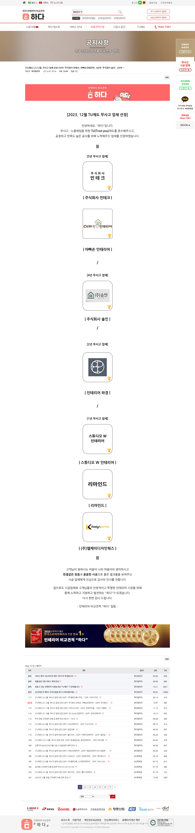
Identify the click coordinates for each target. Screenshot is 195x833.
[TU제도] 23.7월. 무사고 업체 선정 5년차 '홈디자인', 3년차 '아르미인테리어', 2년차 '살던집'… (71, 735)
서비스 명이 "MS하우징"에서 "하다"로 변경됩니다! (54, 676)
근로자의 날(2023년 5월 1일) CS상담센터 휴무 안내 (55, 745)
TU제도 (141, 27)
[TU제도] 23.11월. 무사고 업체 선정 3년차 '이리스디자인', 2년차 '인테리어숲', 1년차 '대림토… (72, 708)
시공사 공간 (119, 27)
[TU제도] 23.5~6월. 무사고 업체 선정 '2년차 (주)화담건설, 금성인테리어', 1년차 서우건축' (70, 740)
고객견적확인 (166, 3)
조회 (165, 670)
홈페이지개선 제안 (131, 820)
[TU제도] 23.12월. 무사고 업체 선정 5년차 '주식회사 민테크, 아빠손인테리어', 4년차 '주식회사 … (72, 703)
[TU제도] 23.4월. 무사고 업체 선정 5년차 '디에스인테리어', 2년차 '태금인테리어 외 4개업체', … (72, 751)
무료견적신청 (97, 27)
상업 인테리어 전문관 (159, 17)
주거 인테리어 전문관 (159, 11)
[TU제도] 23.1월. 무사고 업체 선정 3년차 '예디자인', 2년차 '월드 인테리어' (64, 772)
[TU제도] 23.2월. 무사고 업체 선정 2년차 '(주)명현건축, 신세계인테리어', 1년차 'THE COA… (71, 761)
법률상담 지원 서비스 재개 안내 (47, 681)
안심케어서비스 (111, 820)
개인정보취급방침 (92, 820)
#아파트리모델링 (88, 18)
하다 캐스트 (54, 27)
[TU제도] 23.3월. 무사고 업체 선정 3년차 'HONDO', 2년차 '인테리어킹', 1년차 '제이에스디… (71, 756)
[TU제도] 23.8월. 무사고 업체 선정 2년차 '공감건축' (55, 729)
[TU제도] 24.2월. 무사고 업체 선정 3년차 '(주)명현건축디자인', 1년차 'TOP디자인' (67, 697)
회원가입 (153, 3)
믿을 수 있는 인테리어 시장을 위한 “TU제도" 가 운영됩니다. (57, 687)
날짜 (155, 670)
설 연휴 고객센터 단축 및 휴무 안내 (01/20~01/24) (55, 767)
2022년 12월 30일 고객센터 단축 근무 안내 (52, 777)
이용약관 (77, 820)
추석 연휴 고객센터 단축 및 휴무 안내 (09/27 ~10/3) (55, 719)
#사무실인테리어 (104, 18)
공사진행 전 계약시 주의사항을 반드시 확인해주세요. (55, 692)
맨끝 (115, 787)
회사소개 (65, 820)
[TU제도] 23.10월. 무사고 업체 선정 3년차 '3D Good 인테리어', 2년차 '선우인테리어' (68, 713)
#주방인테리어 (119, 18)
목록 (167, 77)
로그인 (135, 3)
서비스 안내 (76, 27)
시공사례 (32, 27)
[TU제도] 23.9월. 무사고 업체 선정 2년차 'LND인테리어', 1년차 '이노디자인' (65, 724)
